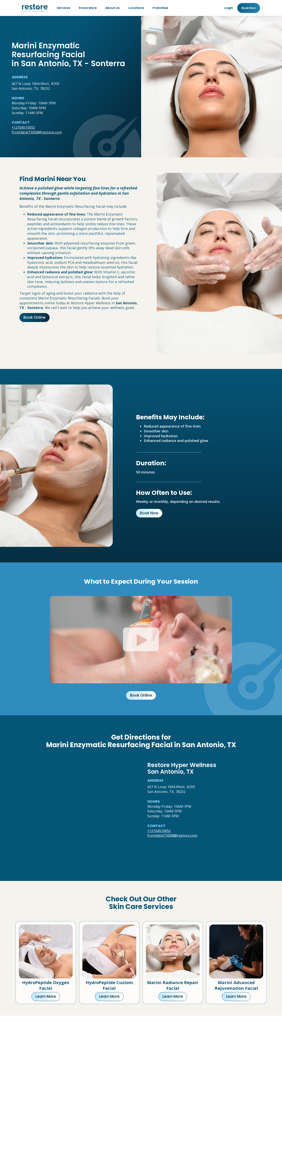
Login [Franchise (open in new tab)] (228, 8)
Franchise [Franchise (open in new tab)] (160, 8)
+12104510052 (23, 127)
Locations (136, 8)
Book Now (149, 513)
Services (63, 8)
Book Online (34, 317)
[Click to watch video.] (141, 639)
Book (249, 8)
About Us (112, 8)
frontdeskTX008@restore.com (37, 132)
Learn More (46, 996)
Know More (88, 8)
